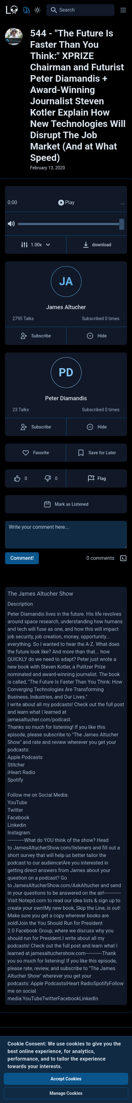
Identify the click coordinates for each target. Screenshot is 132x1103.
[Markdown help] (123, 558)
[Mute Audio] (11, 224)
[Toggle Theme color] (27, 10)
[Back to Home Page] (11, 9)
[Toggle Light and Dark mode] (37, 10)
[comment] (66, 535)
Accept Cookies (66, 1078)
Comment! (22, 558)
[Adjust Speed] (35, 245)
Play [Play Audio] (65, 202)
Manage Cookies (66, 1093)
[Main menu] (123, 10)
